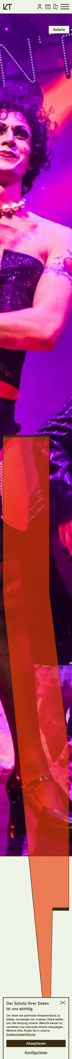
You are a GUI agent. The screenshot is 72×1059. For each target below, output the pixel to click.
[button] (39, 6)
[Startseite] (7, 7)
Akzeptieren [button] (36, 1043)
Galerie (59, 30)
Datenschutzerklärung (20, 1034)
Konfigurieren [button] (36, 1053)
